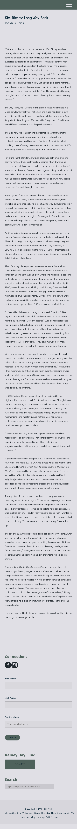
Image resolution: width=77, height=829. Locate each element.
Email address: (38, 721)
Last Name (10, 697)
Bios (21, 23)
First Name (10, 678)
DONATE (20, 764)
